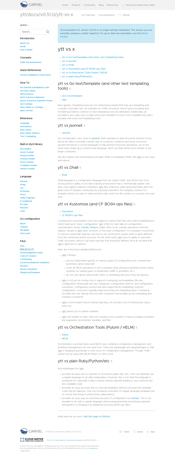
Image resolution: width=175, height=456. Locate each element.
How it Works (26, 50)
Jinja (64, 100)
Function (24, 208)
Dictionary (24, 191)
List (21, 188)
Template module (28, 165)
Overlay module (27, 159)
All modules (25, 149)
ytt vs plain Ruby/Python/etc (77, 76)
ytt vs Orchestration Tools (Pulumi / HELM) (84, 73)
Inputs (23, 224)
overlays (135, 397)
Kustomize (67, 211)
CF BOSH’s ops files (72, 215)
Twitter (124, 431)
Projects (76, 5)
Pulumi (65, 334)
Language (24, 123)
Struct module (26, 162)
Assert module (27, 152)
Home (65, 5)
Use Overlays (26, 104)
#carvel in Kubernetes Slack (138, 5)
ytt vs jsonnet (69, 61)
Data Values (25, 130)
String (23, 185)
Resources (112, 5)
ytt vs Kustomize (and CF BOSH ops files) (84, 69)
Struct (23, 195)
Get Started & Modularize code (34, 88)
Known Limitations (28, 269)
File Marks (24, 230)
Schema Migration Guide (31, 253)
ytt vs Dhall (68, 65)
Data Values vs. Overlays (31, 107)
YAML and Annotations (30, 62)
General (23, 181)
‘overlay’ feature (89, 227)
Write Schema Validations (32, 97)
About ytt (24, 43)
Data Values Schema (29, 133)
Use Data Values (27, 91)
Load (22, 211)
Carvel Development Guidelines (34, 263)
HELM (65, 338)
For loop (24, 204)
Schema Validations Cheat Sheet (35, 75)
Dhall (64, 175)
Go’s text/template (72, 96)
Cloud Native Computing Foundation (69, 439)
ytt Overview (88, 15)
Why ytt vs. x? (26, 249)
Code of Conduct (28, 256)
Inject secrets (26, 111)
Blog (101, 5)
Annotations (26, 127)
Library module (27, 156)
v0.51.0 (23, 25)
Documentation (107, 15)
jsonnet (96, 138)
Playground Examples (30, 272)
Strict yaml (25, 233)
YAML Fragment (27, 198)
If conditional (26, 201)
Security (24, 266)
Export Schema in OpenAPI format (36, 101)
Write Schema (26, 94)
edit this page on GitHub (97, 416)
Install (22, 47)
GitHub (124, 15)
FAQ (22, 246)
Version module (27, 169)
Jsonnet (66, 133)
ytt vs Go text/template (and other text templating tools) (93, 57)
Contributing (26, 259)
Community (89, 5)
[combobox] (35, 31)
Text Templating (28, 136)
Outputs (24, 227)
